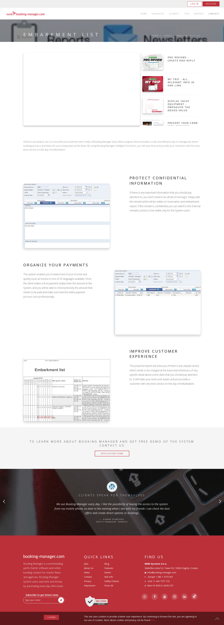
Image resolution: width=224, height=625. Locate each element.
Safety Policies (111, 581)
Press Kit (108, 585)
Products (158, 13)
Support (199, 13)
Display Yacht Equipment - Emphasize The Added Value (179, 106)
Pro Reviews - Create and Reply (181, 59)
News (87, 572)
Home (144, 13)
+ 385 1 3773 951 (164, 576)
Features (108, 568)
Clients (174, 13)
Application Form (112, 453)
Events (107, 572)
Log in (195, 3)
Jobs (86, 563)
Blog (106, 563)
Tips (186, 13)
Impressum (89, 585)
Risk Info (108, 576)
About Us (88, 568)
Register (211, 3)
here (153, 620)
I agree (51, 617)
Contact (214, 13)
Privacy (87, 581)
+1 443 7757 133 (161, 581)
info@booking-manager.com (161, 572)
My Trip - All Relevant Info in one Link (181, 82)
